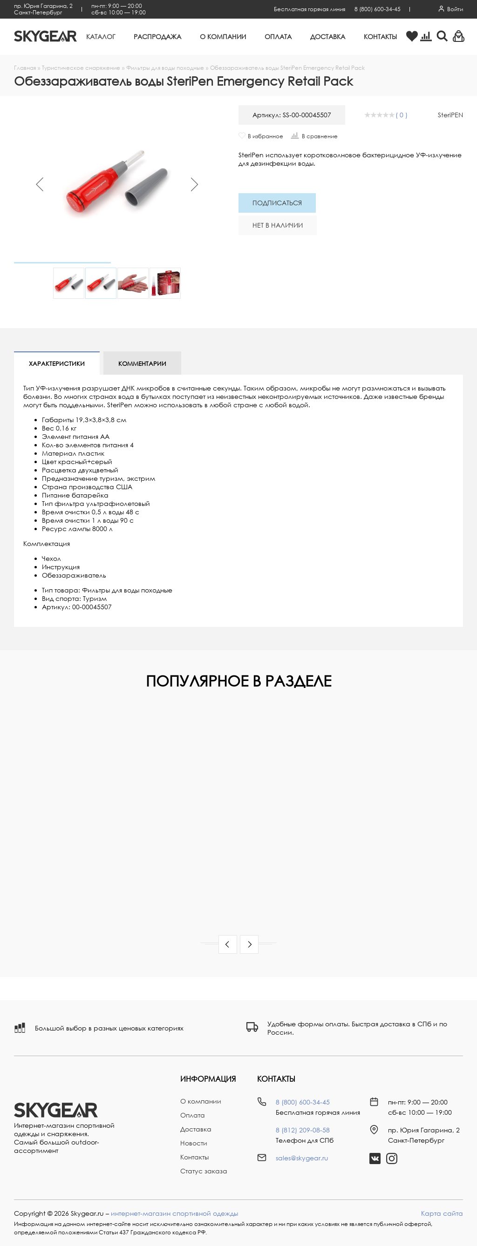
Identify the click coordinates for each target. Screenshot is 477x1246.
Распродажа (157, 36)
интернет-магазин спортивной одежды (174, 1213)
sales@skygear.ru (302, 1158)
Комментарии (142, 363)
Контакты (380, 36)
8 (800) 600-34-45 (377, 9)
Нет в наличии (277, 225)
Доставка (327, 36)
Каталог (100, 36)
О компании (223, 36)
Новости (193, 1143)
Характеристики (57, 363)
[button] (227, 944)
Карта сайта (442, 1213)
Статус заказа (203, 1171)
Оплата (278, 36)
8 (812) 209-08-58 (303, 1130)
